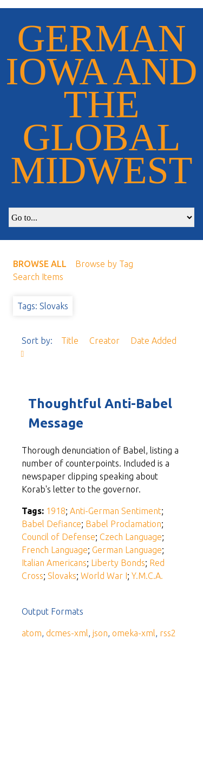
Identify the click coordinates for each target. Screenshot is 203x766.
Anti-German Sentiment (115, 511)
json (100, 633)
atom (32, 633)
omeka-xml (133, 633)
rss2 (168, 633)
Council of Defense (58, 537)
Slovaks (62, 576)
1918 (56, 511)
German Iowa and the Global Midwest (102, 104)
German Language (127, 550)
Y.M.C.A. (147, 576)
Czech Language (131, 537)
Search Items (38, 277)
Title (71, 340)
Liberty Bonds (118, 563)
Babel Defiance (51, 524)
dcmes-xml (67, 633)
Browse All (40, 264)
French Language (55, 550)
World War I (104, 576)
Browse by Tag (104, 264)
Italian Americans (54, 563)
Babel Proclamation (123, 524)
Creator (105, 340)
